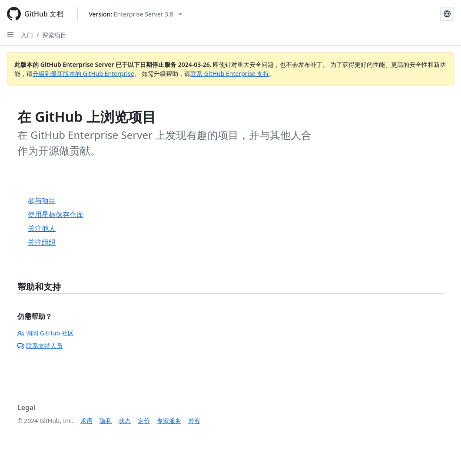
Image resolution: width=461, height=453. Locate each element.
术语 (86, 421)
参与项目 (42, 200)
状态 (125, 421)
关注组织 (42, 242)
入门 (27, 35)
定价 (144, 421)
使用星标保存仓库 (55, 214)
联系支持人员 (40, 345)
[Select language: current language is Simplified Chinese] (447, 14)
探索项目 (54, 35)
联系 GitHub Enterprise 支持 (229, 73)
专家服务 (169, 421)
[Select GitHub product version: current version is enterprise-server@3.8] (135, 14)
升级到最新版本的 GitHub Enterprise (83, 73)
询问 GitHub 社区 (45, 333)
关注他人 (42, 228)
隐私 (105, 421)
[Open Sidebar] (10, 35)
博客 (194, 421)
